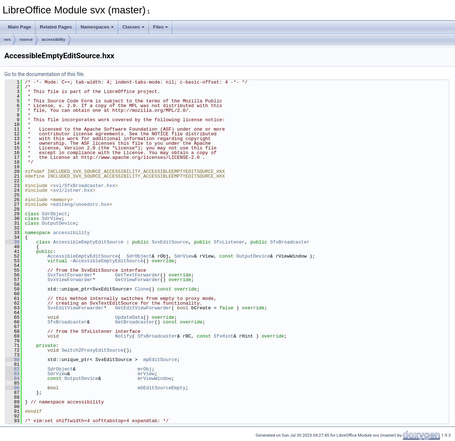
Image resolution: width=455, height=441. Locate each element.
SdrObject (54, 214)
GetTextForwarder (137, 275)
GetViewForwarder (137, 279)
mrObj (145, 369)
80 (12, 359)
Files (160, 27)
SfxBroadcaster (289, 242)
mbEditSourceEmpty (162, 388)
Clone (142, 289)
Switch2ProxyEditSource (92, 350)
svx (7, 39)
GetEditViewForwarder (143, 308)
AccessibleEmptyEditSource (88, 242)
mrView (146, 373)
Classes (133, 27)
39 (12, 242)
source (26, 39)
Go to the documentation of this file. (44, 74)
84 (12, 378)
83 (12, 373)
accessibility (53, 39)
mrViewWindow (155, 378)
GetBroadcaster (135, 322)
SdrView (52, 218)
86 (12, 388)
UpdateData (129, 317)
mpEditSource (160, 359)
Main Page (19, 27)
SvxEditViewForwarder (75, 308)
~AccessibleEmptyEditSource (106, 261)
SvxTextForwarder (69, 275)
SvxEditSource (170, 242)
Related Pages (56, 27)
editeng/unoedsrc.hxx (81, 204)
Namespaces (97, 27)
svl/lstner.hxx (72, 190)
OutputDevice (59, 223)
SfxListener (229, 242)
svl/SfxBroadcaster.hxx (84, 185)
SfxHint (224, 336)
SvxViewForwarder (69, 279)
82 (12, 369)
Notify (123, 336)
